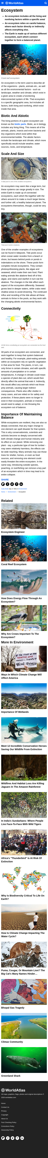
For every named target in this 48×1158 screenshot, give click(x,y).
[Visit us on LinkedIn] (22, 1138)
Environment (23, 489)
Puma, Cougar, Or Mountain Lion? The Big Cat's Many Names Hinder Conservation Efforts (23, 973)
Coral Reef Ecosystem (13, 564)
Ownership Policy (7, 1130)
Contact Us (5, 1107)
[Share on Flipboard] (3, 484)
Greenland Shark (10, 1075)
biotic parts (20, 124)
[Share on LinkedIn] (21, 484)
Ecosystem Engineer (13, 532)
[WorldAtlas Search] (45, 3)
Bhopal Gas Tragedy (12, 1007)
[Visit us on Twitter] (12, 1138)
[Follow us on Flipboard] (3, 1138)
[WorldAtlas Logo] (15, 3)
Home (3, 1103)
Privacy (3, 1111)
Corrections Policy (7, 1126)
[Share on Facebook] (7, 484)
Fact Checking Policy (8, 1122)
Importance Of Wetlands (15, 712)
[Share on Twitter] (12, 484)
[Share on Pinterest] (16, 484)
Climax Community (12, 1041)
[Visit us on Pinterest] (17, 1138)
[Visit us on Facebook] (8, 1138)
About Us (4, 1119)
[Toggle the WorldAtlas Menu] (2, 3)
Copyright (4, 1115)
